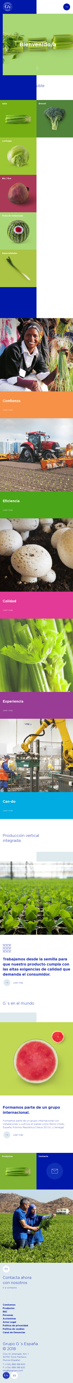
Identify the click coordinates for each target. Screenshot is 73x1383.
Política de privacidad (15, 1325)
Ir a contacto (10, 1287)
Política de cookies (13, 1329)
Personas (8, 1315)
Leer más (8, 309)
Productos (8, 1308)
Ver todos (8, 91)
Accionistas (9, 1318)
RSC (5, 1311)
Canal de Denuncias (14, 1332)
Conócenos (9, 1304)
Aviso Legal (9, 1322)
